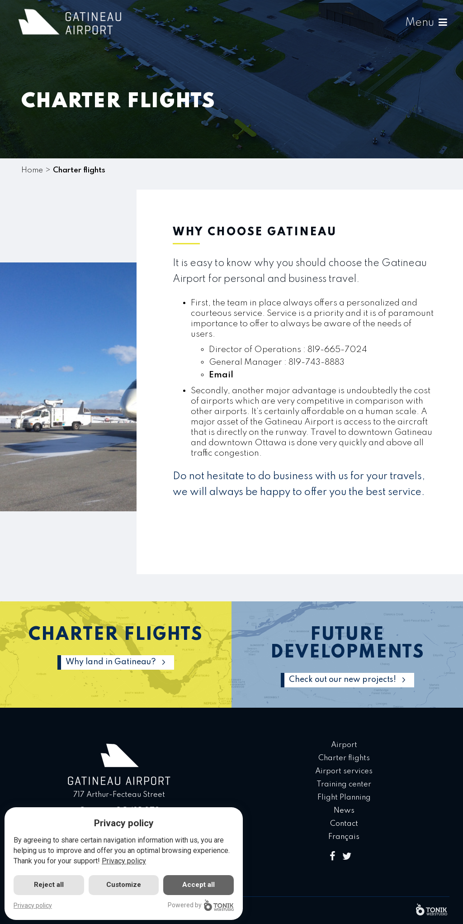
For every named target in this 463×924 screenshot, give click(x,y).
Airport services (344, 771)
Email (221, 374)
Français (343, 837)
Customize (123, 885)
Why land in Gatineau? (111, 662)
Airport (344, 745)
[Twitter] (346, 856)
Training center (344, 784)
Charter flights (344, 758)
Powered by (201, 905)
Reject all (49, 885)
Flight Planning (344, 797)
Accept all (198, 885)
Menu (426, 23)
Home (32, 170)
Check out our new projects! (342, 680)
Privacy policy (124, 861)
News (344, 810)
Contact (344, 824)
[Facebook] (332, 856)
